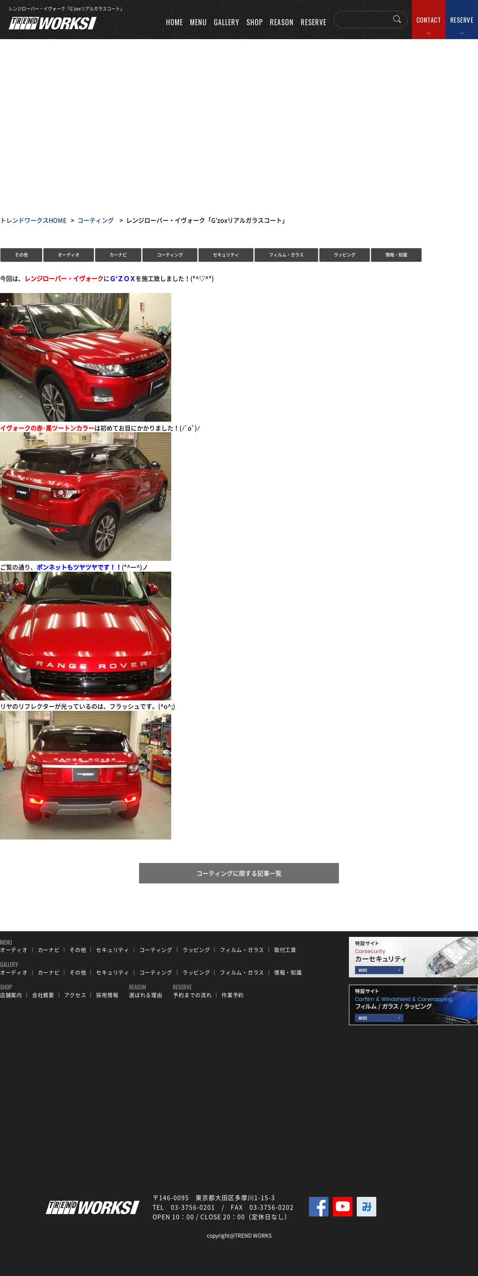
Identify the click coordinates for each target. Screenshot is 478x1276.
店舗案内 (11, 995)
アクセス (75, 995)
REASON (282, 22)
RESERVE (462, 19)
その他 (21, 254)
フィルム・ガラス (286, 254)
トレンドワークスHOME (33, 220)
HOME (174, 22)
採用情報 (107, 995)
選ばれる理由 (145, 995)
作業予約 (233, 995)
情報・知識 (396, 254)
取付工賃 (285, 950)
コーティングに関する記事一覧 (239, 873)
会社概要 (43, 995)
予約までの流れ (192, 995)
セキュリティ (226, 254)
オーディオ (69, 254)
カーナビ (118, 254)
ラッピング (344, 254)
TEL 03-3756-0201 (184, 1207)
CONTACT (428, 19)
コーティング (95, 220)
